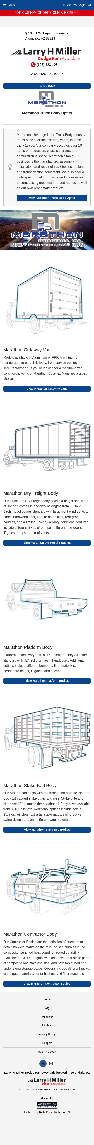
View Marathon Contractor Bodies (47, 983)
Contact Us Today (47, 73)
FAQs (47, 1008)
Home (47, 999)
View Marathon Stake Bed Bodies (47, 829)
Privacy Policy (47, 1034)
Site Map (47, 1025)
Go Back (47, 85)
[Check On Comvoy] (51, 1063)
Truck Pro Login (47, 1051)
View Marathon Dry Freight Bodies (47, 542)
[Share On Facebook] (43, 1063)
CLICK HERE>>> (66, 13)
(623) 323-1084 (48, 65)
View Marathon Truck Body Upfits (52, 198)
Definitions (47, 1016)
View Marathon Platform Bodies (47, 680)
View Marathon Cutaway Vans (47, 388)
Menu (10, 5)
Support (47, 1043)
